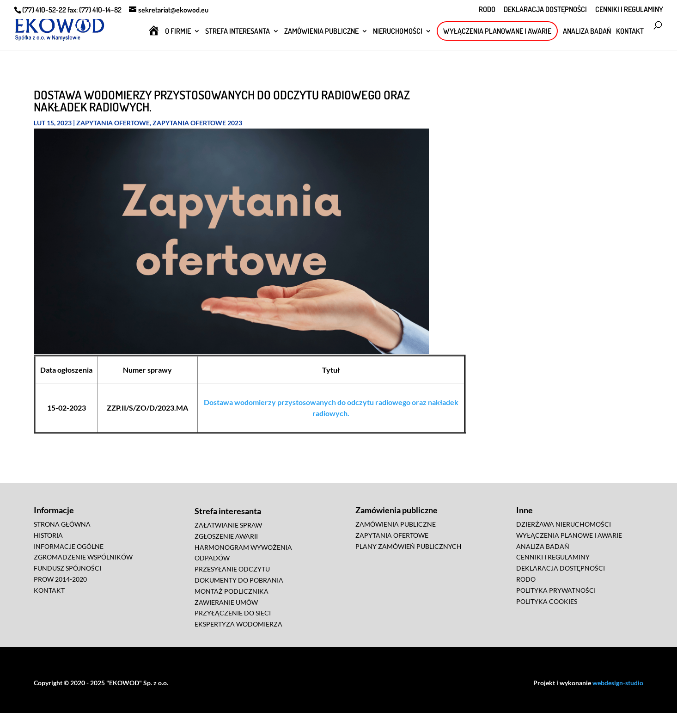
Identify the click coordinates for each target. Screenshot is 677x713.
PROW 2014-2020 (60, 579)
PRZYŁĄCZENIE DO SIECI (233, 613)
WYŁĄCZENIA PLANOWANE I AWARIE (497, 31)
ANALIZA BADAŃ (587, 32)
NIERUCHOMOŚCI (397, 32)
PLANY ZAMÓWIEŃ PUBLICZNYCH (408, 546)
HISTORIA (48, 535)
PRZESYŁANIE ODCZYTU (232, 569)
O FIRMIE (178, 32)
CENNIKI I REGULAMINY (629, 10)
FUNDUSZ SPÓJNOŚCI (67, 568)
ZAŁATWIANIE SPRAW (228, 525)
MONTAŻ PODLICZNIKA (231, 591)
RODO (487, 10)
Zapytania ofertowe (113, 123)
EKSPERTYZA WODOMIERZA (238, 624)
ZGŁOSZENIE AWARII (226, 536)
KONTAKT (630, 32)
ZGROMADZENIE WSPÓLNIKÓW (83, 557)
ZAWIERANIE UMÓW (226, 602)
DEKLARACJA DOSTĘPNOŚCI (545, 10)
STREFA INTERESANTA (237, 32)
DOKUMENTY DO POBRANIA (239, 580)
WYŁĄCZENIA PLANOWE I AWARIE (569, 535)
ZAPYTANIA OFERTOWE (391, 535)
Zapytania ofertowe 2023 (197, 123)
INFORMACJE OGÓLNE (69, 546)
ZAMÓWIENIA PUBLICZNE (321, 32)
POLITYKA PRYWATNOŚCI (556, 590)
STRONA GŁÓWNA (62, 524)
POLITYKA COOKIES (546, 601)
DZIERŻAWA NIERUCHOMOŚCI (563, 524)
